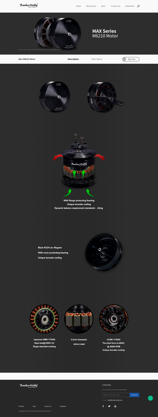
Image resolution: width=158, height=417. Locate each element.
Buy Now (132, 59)
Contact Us (115, 6)
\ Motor (25, 49)
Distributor (130, 6)
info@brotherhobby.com (115, 400)
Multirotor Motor (37, 49)
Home (21, 49)
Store (103, 6)
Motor (78, 6)
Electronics (91, 6)
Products (21, 406)
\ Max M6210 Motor (55, 49)
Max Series (45, 49)
